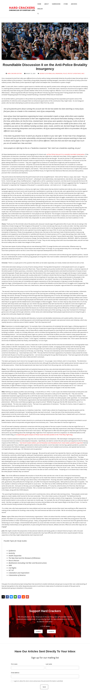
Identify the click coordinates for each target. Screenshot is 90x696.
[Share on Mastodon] (19, 596)
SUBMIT (38, 631)
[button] (38, 13)
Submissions (56, 4)
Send (44, 687)
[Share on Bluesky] (11, 596)
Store (66, 4)
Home (39, 4)
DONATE (51, 631)
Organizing (58, 73)
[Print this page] (27, 596)
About (46, 4)
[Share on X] (3, 596)
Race (82, 73)
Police (65, 73)
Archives (74, 4)
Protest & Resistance (74, 73)
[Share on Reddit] (23, 596)
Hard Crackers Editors (14, 73)
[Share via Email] (15, 596)
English (40, 9)
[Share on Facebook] (7, 596)
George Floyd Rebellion (47, 73)
